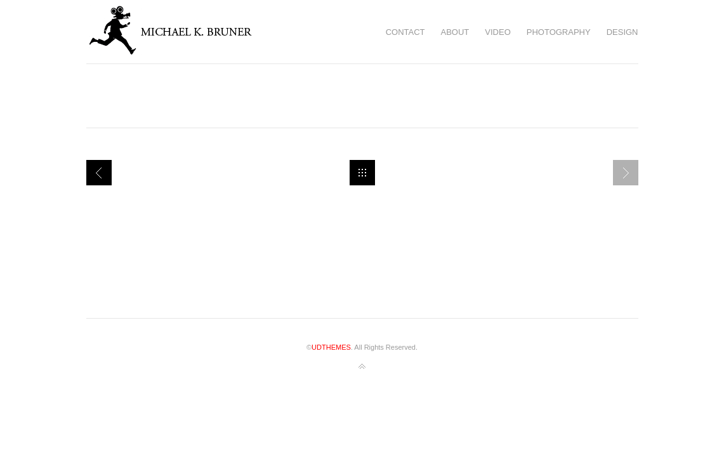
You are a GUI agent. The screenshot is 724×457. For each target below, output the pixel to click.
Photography (559, 32)
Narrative (99, 172)
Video (497, 32)
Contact (405, 32)
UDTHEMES (331, 347)
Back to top (362, 367)
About (455, 32)
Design (622, 32)
